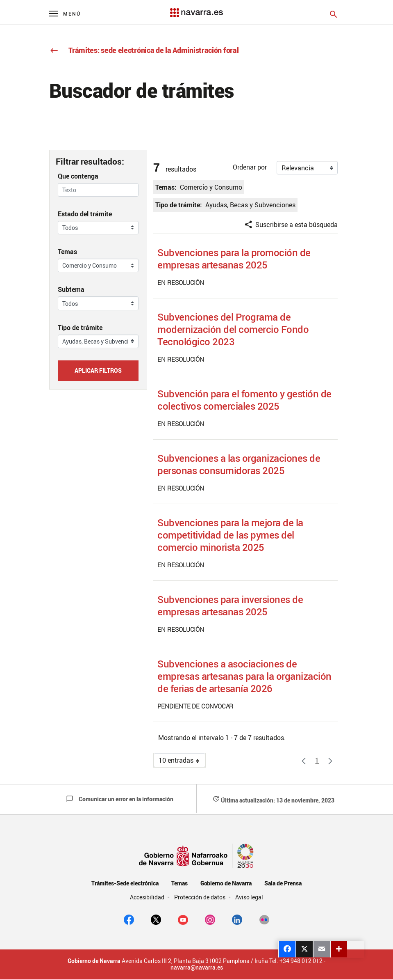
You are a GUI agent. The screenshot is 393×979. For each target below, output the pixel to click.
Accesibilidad (148, 897)
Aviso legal (249, 897)
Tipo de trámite (80, 327)
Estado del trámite (85, 213)
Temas (67, 251)
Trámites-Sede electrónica (124, 883)
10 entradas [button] (182, 761)
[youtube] (183, 919)
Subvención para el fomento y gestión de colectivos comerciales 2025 (244, 400)
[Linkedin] (237, 919)
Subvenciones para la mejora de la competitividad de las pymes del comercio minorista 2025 (230, 535)
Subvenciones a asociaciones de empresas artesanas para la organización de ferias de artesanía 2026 (244, 676)
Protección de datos (200, 897)
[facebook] (129, 919)
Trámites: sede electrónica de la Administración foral (144, 50)
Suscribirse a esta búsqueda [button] (291, 224)
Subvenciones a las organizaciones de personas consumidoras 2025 (238, 464)
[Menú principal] (65, 13)
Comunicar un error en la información (119, 799)
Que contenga (78, 176)
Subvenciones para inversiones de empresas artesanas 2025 (230, 605)
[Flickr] (264, 919)
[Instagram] (210, 919)
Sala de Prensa (283, 883)
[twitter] (156, 919)
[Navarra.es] (196, 8)
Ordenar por (250, 167)
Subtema (71, 289)
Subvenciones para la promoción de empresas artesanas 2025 (234, 258)
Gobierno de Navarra (226, 883)
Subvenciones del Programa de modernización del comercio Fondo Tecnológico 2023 (233, 329)
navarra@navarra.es (196, 967)
